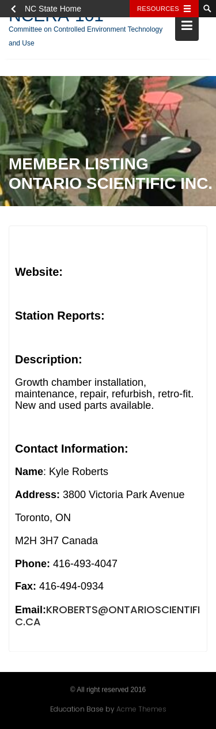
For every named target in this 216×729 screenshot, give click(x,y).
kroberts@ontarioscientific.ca (107, 617)
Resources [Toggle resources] (158, 8)
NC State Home (53, 8)
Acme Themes (141, 708)
